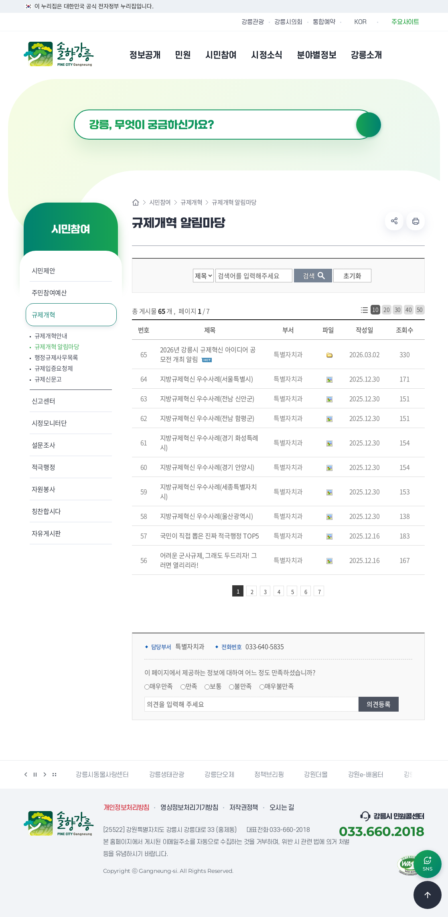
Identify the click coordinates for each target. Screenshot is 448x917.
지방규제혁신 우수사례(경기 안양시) (207, 467)
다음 (45, 774)
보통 (215, 686)
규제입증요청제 (53, 368)
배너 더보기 (54, 774)
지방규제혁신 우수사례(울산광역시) (206, 516)
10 (375, 309)
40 (408, 309)
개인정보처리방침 (126, 808)
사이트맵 (419, 55)
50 (420, 309)
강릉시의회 (288, 22)
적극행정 (43, 467)
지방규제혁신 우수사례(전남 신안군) (207, 398)
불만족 (243, 686)
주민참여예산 (49, 292)
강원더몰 (315, 775)
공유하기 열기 (394, 221)
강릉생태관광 (166, 775)
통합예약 (324, 22)
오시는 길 (282, 808)
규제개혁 (43, 314)
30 (398, 309)
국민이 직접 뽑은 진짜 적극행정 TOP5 (209, 535)
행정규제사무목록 (56, 357)
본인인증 (399, 55)
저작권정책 (243, 808)
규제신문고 (48, 379)
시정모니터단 (49, 423)
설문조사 (43, 445)
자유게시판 (46, 533)
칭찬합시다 (46, 511)
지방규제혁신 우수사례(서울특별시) (206, 378)
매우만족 (161, 686)
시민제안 (43, 270)
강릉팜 (413, 775)
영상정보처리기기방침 (189, 808)
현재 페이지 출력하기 (415, 221)
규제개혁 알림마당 (56, 347)
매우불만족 (279, 686)
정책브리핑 (269, 775)
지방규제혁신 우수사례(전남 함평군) (207, 418)
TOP (428, 895)
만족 (191, 686)
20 (386, 309)
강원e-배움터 (365, 775)
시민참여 (160, 202)
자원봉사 (43, 489)
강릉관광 (252, 22)
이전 (25, 774)
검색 (368, 124)
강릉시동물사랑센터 (102, 775)
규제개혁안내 (50, 336)
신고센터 (43, 401)
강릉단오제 (219, 775)
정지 (35, 774)
